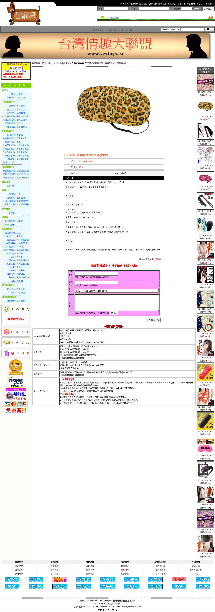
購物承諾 (90, 574)
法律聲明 (19, 574)
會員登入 (125, 566)
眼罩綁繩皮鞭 (63, 63)
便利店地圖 (160, 570)
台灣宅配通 (160, 566)
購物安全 (90, 570)
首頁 (44, 63)
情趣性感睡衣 (196, 570)
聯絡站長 (125, 574)
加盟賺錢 (19, 570)
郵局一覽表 (160, 574)
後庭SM (51, 63)
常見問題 (55, 574)
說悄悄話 (79, 333)
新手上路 (55, 566)
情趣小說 (196, 566)
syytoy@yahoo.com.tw (131, 607)
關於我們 (19, 566)
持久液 (196, 574)
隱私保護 (90, 566)
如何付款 (55, 570)
